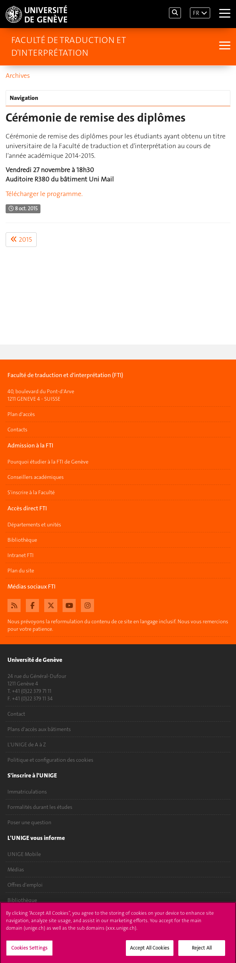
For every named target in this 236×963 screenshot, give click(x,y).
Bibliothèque (22, 539)
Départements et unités (34, 524)
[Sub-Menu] (223, 46)
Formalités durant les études (39, 807)
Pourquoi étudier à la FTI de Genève (47, 461)
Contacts (17, 429)
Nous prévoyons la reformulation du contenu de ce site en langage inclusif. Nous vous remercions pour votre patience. (117, 625)
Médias (15, 869)
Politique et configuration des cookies (50, 759)
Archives (18, 75)
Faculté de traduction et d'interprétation (68, 46)
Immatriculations (27, 791)
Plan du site (20, 570)
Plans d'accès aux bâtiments (39, 729)
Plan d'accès (21, 414)
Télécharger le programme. (44, 193)
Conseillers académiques (35, 477)
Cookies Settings (29, 950)
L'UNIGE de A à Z (26, 744)
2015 (21, 239)
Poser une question (29, 822)
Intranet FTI (20, 555)
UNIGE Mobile (24, 854)
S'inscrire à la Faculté (31, 492)
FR (196, 13)
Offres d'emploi (25, 884)
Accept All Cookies (149, 950)
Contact (16, 713)
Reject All (202, 950)
